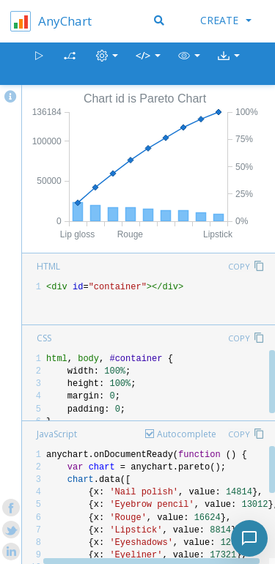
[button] (189, 64)
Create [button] (226, 20)
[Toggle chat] (249, 538)
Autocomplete (186, 434)
